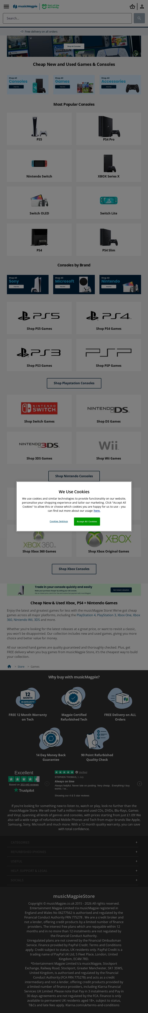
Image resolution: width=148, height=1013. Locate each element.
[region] (74, 506)
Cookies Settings (59, 521)
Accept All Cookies (87, 521)
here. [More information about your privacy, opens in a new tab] (97, 511)
